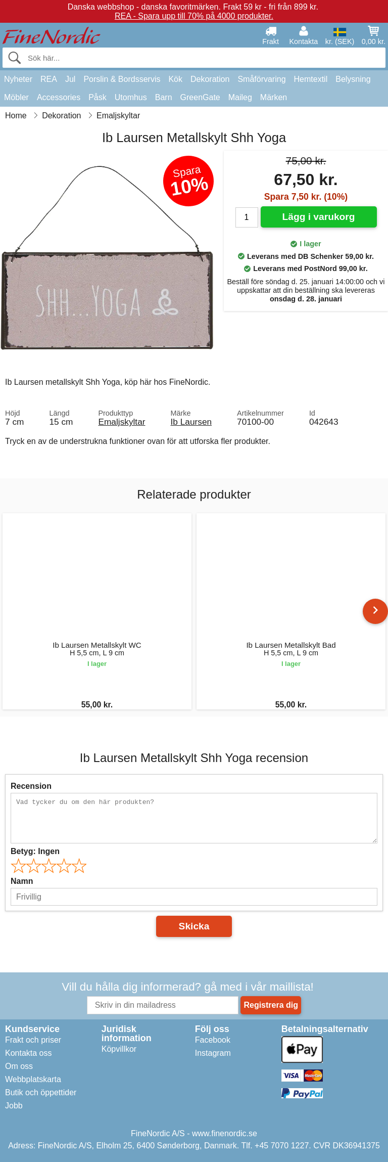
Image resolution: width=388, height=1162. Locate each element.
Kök (175, 79)
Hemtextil (311, 79)
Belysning (352, 79)
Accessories (58, 97)
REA (48, 79)
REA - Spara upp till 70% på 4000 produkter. (194, 16)
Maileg (240, 97)
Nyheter (18, 79)
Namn (22, 881)
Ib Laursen (191, 422)
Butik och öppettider (40, 1092)
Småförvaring (261, 79)
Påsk (97, 97)
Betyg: (35, 851)
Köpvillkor (119, 1049)
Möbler (16, 97)
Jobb (14, 1105)
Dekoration (209, 79)
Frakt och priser (33, 1040)
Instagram (213, 1053)
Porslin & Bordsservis (121, 79)
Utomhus (131, 97)
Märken (273, 97)
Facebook (212, 1040)
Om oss (19, 1066)
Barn (163, 97)
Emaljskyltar (121, 422)
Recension (31, 786)
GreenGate (200, 97)
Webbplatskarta (33, 1079)
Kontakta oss (28, 1053)
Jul (70, 79)
